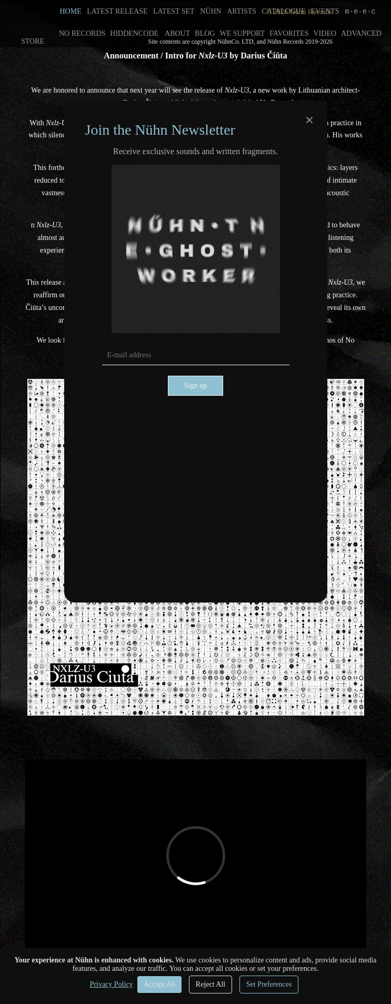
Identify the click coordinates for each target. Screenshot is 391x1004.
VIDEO (325, 33)
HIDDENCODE (134, 33)
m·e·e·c (360, 11)
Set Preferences (269, 984)
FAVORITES (288, 33)
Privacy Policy (111, 984)
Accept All (159, 984)
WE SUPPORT (242, 33)
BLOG (205, 33)
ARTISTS (241, 11)
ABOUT (177, 33)
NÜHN (210, 11)
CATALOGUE (284, 11)
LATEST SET (174, 11)
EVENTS (325, 11)
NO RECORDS (82, 33)
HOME (71, 11)
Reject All (210, 984)
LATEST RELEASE (117, 11)
